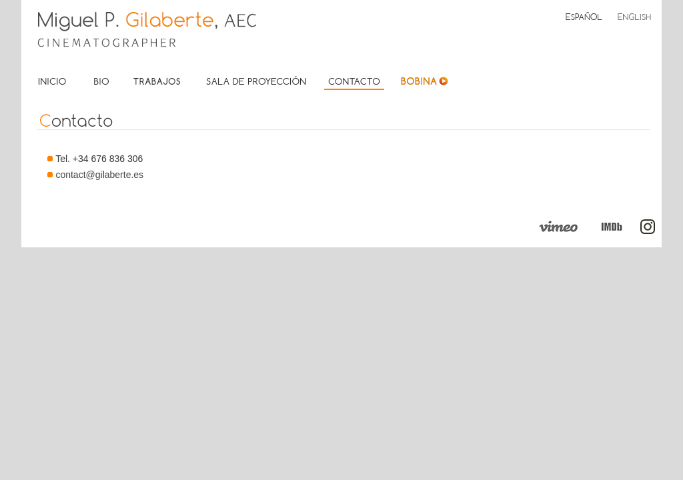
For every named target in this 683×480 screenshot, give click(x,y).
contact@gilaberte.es (99, 174)
